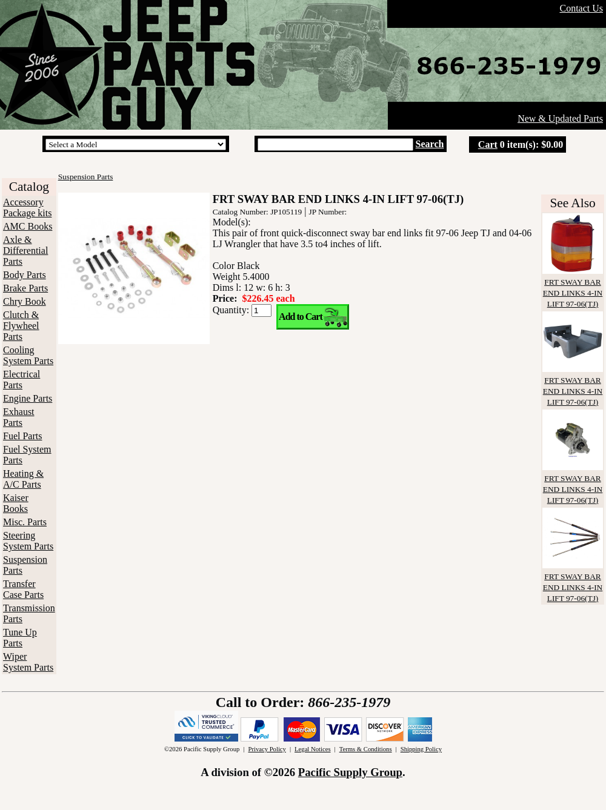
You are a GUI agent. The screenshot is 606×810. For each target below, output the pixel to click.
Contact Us (581, 8)
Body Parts (24, 275)
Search (430, 144)
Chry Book (24, 301)
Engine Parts (27, 398)
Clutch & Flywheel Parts (21, 326)
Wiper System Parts (28, 661)
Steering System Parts (28, 540)
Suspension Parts (85, 176)
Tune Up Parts (20, 637)
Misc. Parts (25, 522)
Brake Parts (25, 288)
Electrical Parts (21, 379)
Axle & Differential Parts (25, 250)
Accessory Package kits (27, 207)
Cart (488, 144)
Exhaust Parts (19, 417)
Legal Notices (312, 749)
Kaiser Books (15, 503)
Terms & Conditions (365, 749)
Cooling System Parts (28, 355)
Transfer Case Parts (23, 589)
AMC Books (27, 226)
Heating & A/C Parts (23, 479)
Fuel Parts (22, 436)
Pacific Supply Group (350, 772)
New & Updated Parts (560, 118)
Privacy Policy (266, 749)
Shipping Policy (421, 749)
